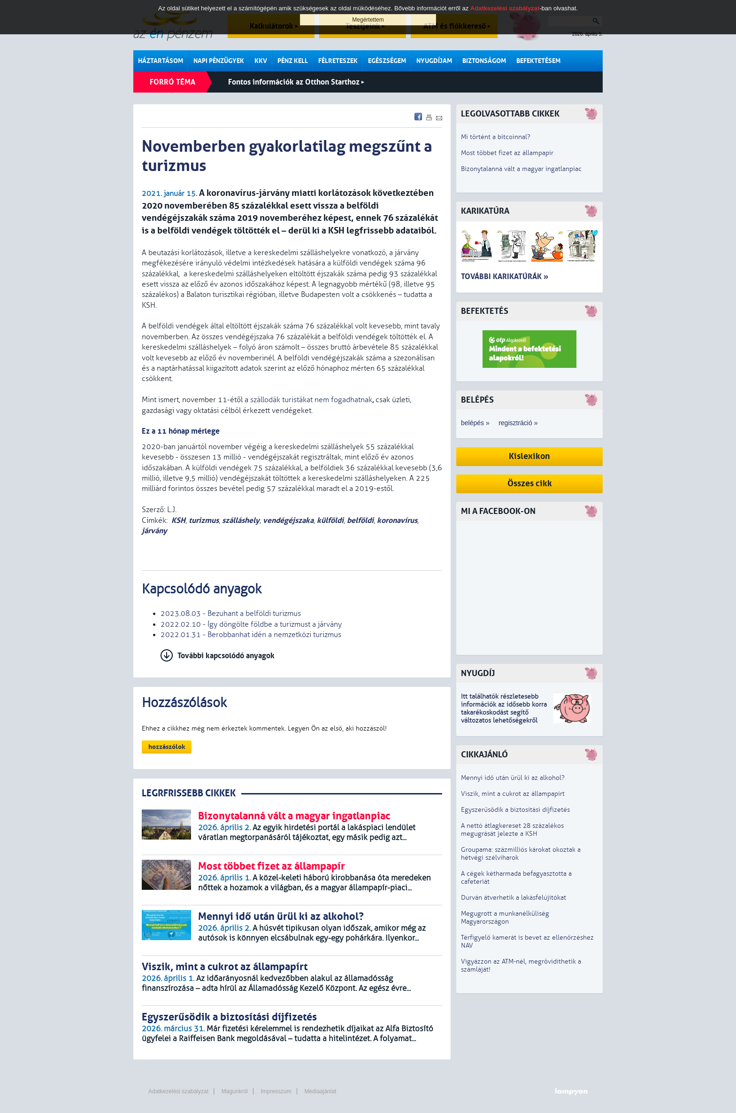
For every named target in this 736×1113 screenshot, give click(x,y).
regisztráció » (517, 423)
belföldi (360, 520)
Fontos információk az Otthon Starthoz (296, 82)
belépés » (475, 423)
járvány (154, 530)
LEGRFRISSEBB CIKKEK (189, 793)
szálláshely (241, 520)
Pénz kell (292, 61)
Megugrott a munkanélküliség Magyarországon (505, 918)
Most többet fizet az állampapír (507, 153)
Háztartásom (160, 61)
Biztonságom (484, 61)
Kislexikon (529, 456)
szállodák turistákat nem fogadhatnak (311, 400)
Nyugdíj (478, 673)
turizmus (204, 520)
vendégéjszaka (288, 520)
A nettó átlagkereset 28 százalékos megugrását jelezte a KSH (512, 830)
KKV (260, 61)
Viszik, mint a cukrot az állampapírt (513, 794)
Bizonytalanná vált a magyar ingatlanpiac (521, 169)
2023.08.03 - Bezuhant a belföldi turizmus (231, 613)
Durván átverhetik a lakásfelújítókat (513, 898)
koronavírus (397, 520)
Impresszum (276, 1091)
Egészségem (387, 61)
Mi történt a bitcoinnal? (495, 137)
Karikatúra (485, 211)
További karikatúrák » (504, 276)
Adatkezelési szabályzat (178, 1091)
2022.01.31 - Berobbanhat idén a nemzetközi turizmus (251, 634)
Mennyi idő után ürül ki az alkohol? (513, 778)
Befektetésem (538, 61)
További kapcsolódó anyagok (226, 655)
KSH (178, 520)
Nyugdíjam (434, 61)
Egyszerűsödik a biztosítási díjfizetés (515, 810)
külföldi (330, 520)
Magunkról (235, 1091)
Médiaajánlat (320, 1091)
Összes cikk (529, 484)
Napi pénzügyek (218, 61)
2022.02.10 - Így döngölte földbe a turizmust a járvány (251, 624)
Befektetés (484, 311)
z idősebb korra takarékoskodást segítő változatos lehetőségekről (504, 712)
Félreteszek (338, 61)
